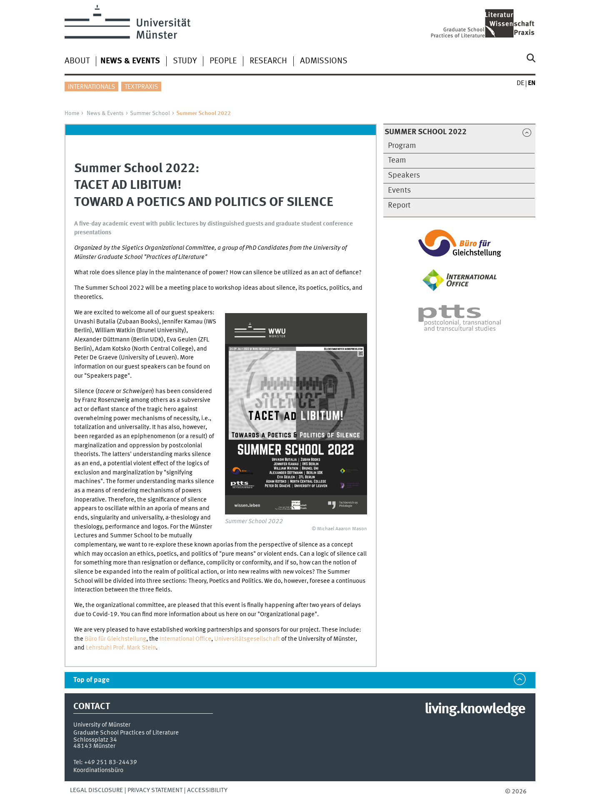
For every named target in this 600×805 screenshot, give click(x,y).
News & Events (105, 113)
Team (397, 160)
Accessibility (207, 790)
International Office (185, 639)
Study (185, 61)
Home (72, 113)
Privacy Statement (155, 790)
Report (399, 205)
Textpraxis (141, 87)
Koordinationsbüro (98, 770)
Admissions (324, 61)
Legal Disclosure (96, 790)
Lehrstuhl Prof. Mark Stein (121, 648)
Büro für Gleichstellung (115, 639)
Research (268, 61)
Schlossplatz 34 (95, 740)
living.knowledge (475, 709)
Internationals (91, 87)
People (223, 61)
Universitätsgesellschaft (247, 639)
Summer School (150, 113)
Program (402, 146)
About (77, 61)
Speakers (404, 175)
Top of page (91, 680)
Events (399, 190)
